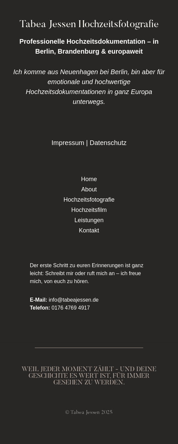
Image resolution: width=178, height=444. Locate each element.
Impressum (67, 142)
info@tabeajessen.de (74, 300)
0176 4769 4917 (70, 308)
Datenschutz (108, 142)
